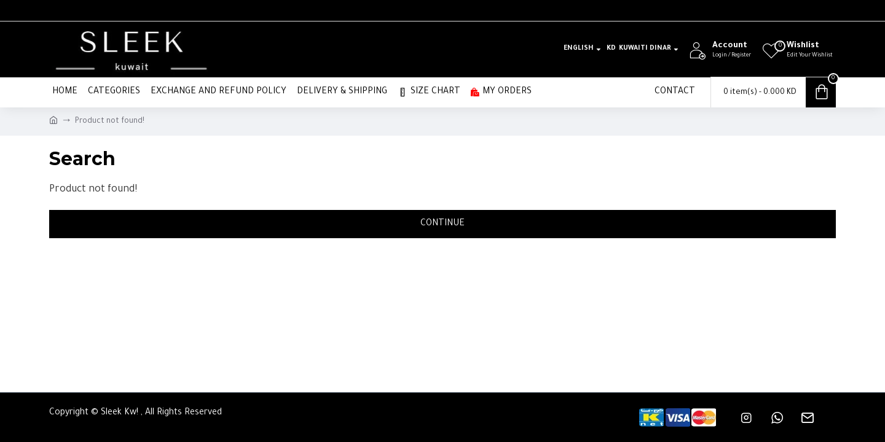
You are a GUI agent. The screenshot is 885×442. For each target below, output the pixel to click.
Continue (442, 224)
